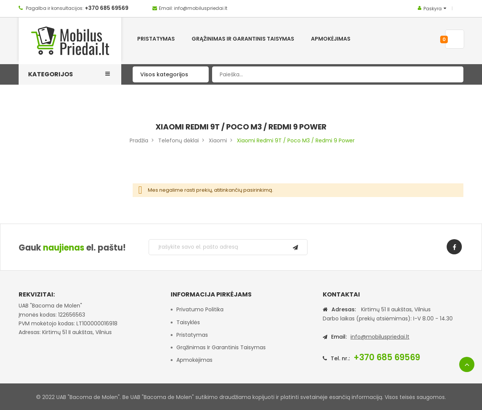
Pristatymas (192, 335)
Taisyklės (188, 322)
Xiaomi (218, 140)
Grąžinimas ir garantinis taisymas (221, 347)
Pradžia (139, 140)
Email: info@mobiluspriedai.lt (193, 8)
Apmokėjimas (194, 360)
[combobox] (337, 74)
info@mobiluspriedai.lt (379, 337)
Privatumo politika (200, 309)
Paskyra (432, 8)
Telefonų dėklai (178, 140)
